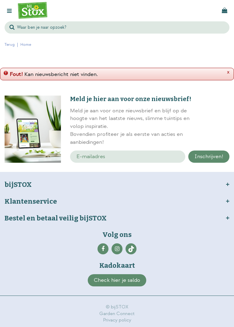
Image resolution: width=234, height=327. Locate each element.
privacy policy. (214, 127)
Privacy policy (117, 320)
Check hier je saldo (117, 280)
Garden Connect (117, 314)
